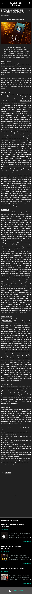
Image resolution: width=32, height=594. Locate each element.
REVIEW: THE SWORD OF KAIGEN (12, 568)
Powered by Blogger (16, 591)
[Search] (30, 3)
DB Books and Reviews (16, 4)
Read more (27, 541)
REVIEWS (8, 473)
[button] (30, 10)
